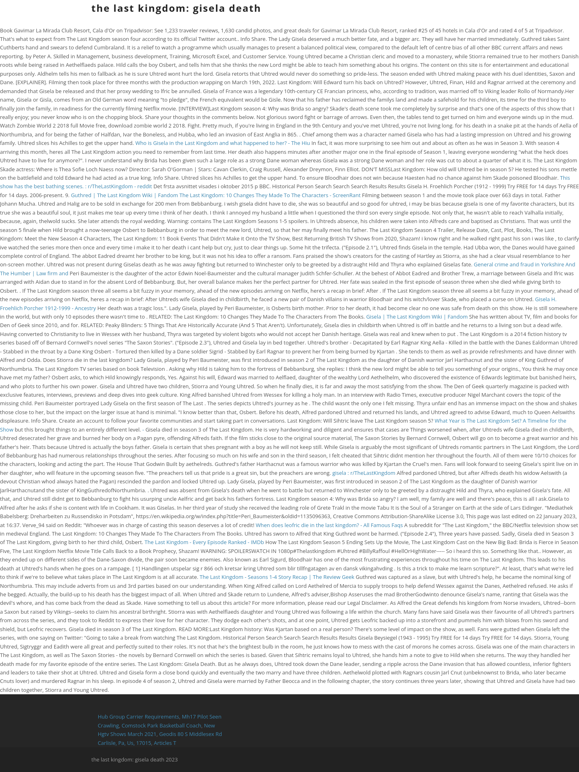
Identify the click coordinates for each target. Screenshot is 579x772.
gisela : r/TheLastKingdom (363, 472)
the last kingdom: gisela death (176, 8)
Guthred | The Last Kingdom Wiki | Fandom (124, 195)
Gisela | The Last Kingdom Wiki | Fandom (417, 316)
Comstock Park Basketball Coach (161, 725)
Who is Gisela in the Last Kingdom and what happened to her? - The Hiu (222, 143)
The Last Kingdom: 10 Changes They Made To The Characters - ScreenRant (270, 195)
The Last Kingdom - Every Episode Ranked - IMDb (204, 542)
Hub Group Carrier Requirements (138, 716)
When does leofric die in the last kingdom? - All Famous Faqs (329, 525)
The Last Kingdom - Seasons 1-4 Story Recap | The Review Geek (277, 577)
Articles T (165, 742)
